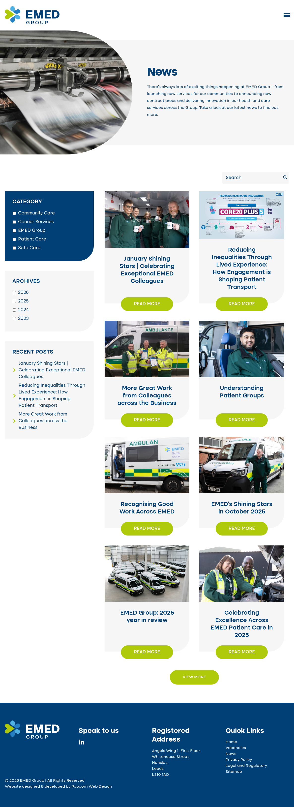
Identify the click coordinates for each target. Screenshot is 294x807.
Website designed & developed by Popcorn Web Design (58, 787)
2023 (23, 318)
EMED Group (32, 230)
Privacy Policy (239, 760)
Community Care (36, 213)
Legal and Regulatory (246, 766)
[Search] (285, 178)
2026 (23, 292)
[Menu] (286, 15)
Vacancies (236, 748)
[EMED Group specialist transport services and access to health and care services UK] (37, 729)
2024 (23, 310)
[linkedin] (82, 744)
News (231, 754)
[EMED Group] (32, 23)
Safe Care (29, 248)
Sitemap (234, 772)
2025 (23, 301)
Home (231, 742)
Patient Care (32, 239)
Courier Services (36, 222)
